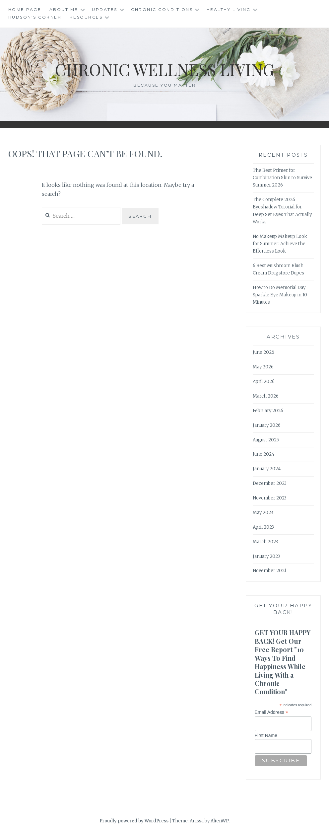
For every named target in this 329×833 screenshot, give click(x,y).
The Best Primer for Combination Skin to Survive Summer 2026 (282, 178)
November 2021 (269, 570)
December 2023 (270, 483)
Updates (104, 9)
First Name (266, 735)
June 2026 (263, 352)
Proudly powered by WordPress (133, 821)
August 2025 (266, 440)
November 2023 (270, 498)
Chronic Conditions (162, 9)
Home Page (24, 9)
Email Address (272, 712)
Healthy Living (229, 9)
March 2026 (266, 396)
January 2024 (267, 469)
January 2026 (267, 425)
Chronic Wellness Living (164, 69)
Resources (86, 17)
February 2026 (268, 411)
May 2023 (263, 512)
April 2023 (263, 527)
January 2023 (266, 556)
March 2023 (265, 542)
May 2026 (263, 367)
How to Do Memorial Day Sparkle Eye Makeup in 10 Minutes (280, 295)
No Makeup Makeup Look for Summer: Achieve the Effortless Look (280, 244)
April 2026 (264, 381)
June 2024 (263, 454)
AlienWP (220, 821)
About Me (63, 9)
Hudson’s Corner (35, 17)
